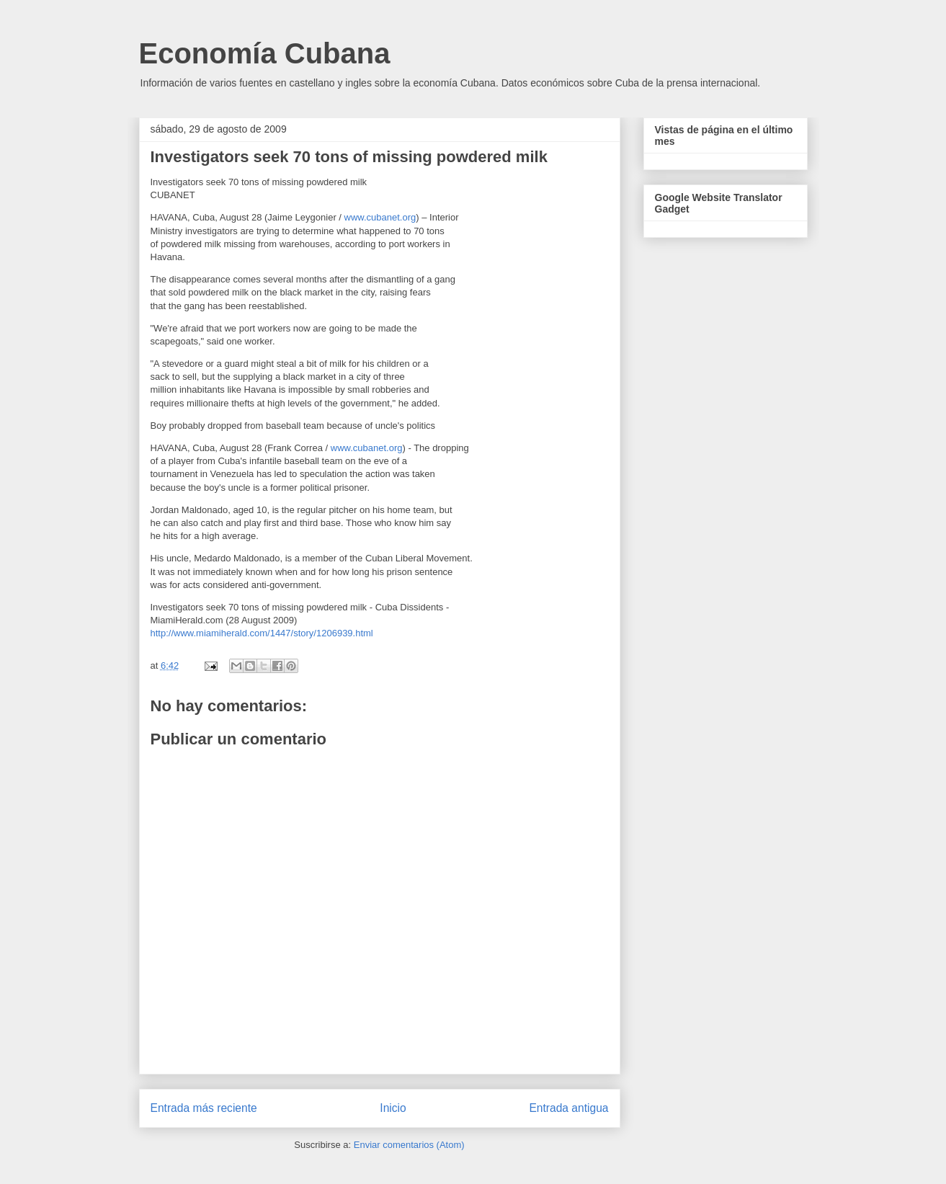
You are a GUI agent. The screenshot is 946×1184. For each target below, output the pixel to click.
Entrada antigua (568, 1108)
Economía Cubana (265, 53)
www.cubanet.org (380, 217)
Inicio (393, 1108)
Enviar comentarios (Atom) (409, 1144)
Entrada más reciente (204, 1108)
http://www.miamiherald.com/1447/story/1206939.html (262, 633)
